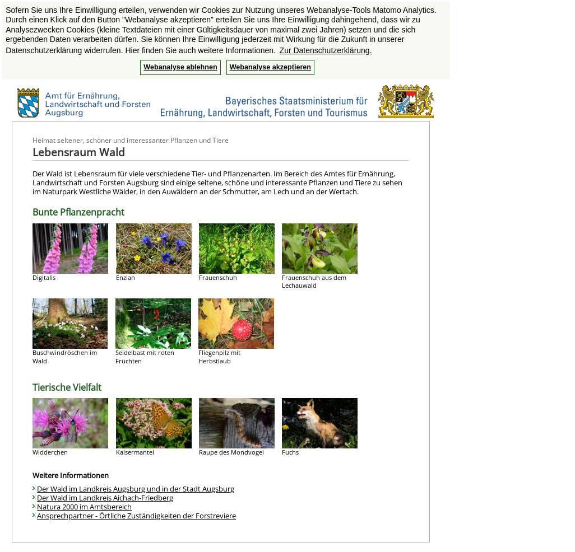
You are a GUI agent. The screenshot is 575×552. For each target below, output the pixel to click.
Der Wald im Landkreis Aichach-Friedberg (105, 498)
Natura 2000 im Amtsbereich (84, 507)
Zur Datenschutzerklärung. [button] (326, 50)
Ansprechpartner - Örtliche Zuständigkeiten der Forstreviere (136, 516)
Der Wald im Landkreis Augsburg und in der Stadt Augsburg (135, 489)
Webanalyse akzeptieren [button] (270, 67)
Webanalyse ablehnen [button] (180, 67)
